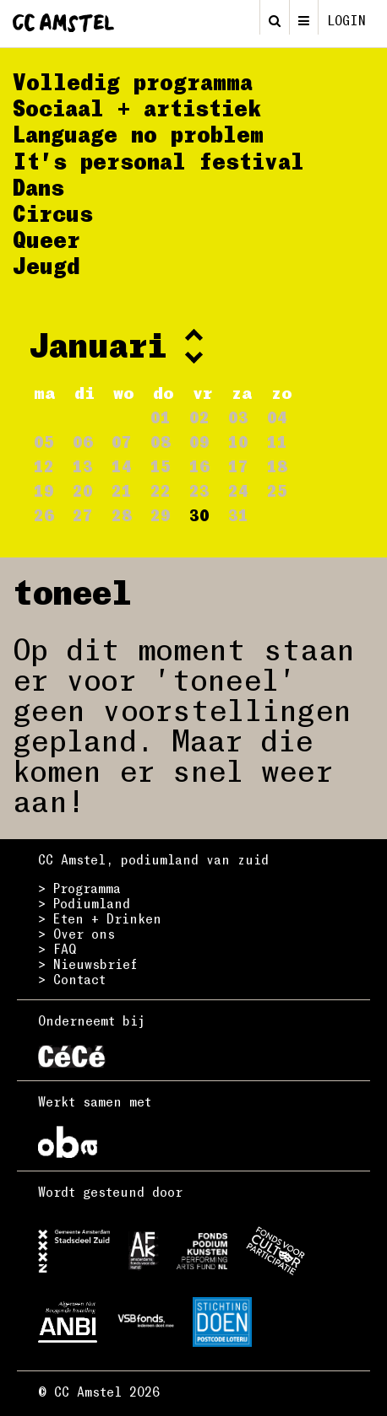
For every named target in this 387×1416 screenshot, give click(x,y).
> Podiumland (84, 903)
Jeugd (46, 265)
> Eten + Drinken (99, 918)
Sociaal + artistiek (137, 107)
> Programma (79, 888)
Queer (46, 239)
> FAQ (57, 948)
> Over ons (76, 933)
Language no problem (138, 134)
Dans (38, 187)
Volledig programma (133, 81)
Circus (53, 213)
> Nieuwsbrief (88, 964)
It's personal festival (158, 161)
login (346, 20)
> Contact (72, 979)
